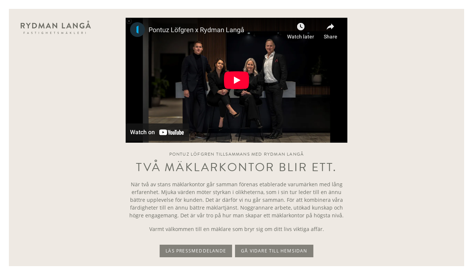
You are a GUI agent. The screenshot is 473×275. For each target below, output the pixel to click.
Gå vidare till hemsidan (274, 251)
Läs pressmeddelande (196, 251)
